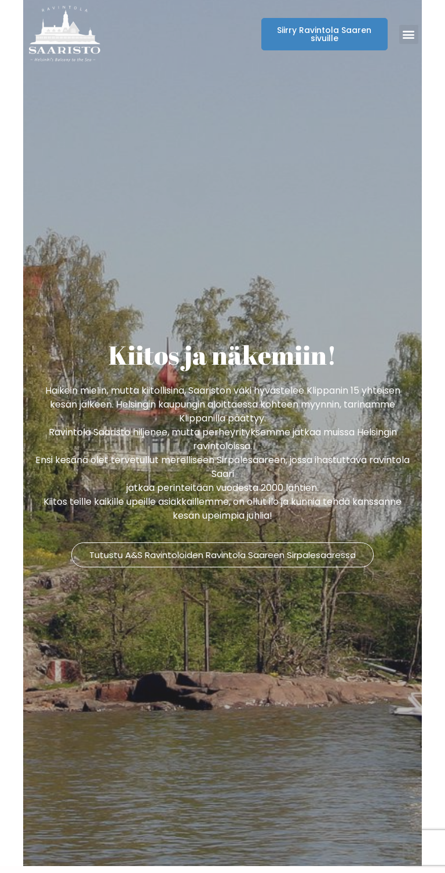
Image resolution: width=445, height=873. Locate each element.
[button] (408, 34)
